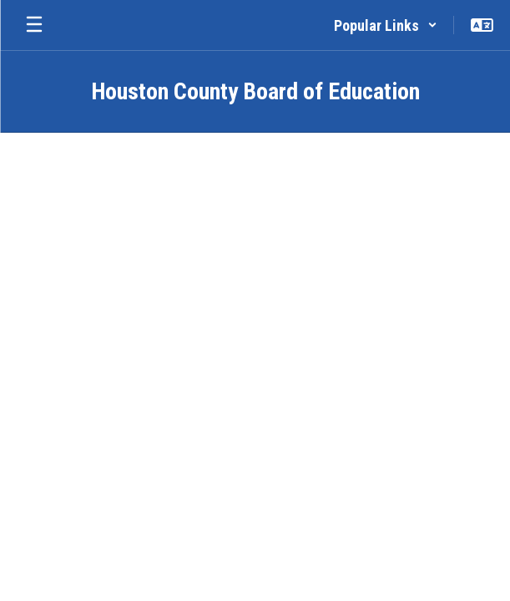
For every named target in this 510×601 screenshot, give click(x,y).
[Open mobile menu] (34, 25)
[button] (385, 25)
